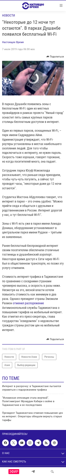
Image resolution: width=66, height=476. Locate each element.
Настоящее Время (13, 42)
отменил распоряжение (28, 303)
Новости (8, 15)
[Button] (55, 57)
